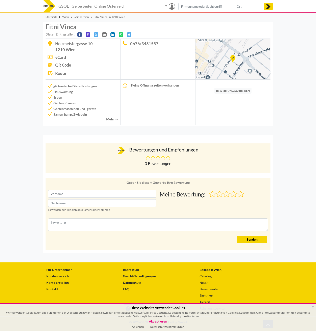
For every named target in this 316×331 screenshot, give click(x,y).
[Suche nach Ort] (248, 6)
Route (60, 73)
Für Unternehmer (59, 269)
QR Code (63, 65)
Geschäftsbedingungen (139, 276)
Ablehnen (138, 326)
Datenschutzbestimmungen (167, 326)
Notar (204, 282)
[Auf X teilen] (96, 34)
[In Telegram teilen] (129, 34)
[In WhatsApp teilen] (121, 34)
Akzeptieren (158, 321)
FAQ (126, 289)
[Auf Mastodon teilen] (88, 34)
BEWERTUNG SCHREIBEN (233, 90)
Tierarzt (205, 302)
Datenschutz (132, 282)
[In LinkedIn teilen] (112, 34)
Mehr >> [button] (112, 119)
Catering (206, 276)
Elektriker (206, 295)
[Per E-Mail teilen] (104, 34)
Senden (252, 239)
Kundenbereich (57, 276)
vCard (60, 57)
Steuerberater (209, 289)
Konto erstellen (57, 282)
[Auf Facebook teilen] (79, 34)
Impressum (131, 269)
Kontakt (52, 289)
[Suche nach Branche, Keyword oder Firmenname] (205, 6)
